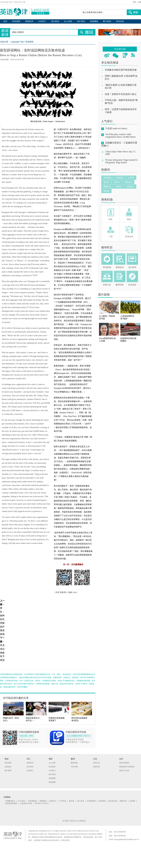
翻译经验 (120, 285)
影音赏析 (132, 285)
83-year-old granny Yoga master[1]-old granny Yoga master (121, 161)
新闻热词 (29, 21)
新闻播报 (94, 21)
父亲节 (131, 178)
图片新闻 (107, 21)
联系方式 (74, 821)
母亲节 (106, 182)
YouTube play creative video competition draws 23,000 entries (120, 135)
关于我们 (65, 821)
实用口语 (107, 285)
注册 (139, 2)
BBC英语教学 (124, 763)
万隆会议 (128, 182)
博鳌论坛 (107, 186)
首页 (5, 21)
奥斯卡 (119, 186)
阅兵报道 (107, 178)
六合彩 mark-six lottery (116, 128)
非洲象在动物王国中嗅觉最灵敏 (121, 70)
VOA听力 (52, 771)
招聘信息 (82, 821)
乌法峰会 (120, 178)
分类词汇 (42, 21)
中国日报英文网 (6, 2)
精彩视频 (52, 782)
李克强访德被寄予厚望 (2, 652)
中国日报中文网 (19, 2)
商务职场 (107, 199)
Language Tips (17, 42)
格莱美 (106, 191)
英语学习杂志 (124, 771)
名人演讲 (68, 21)
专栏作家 (74, 767)
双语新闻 (16, 21)
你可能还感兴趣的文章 (16, 697)
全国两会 (130, 186)
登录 (134, 2)
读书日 (117, 182)
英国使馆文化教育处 (127, 767)
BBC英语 (81, 21)
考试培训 (120, 21)
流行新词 (55, 21)
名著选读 (8, 767)
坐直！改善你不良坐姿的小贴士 (121, 94)
